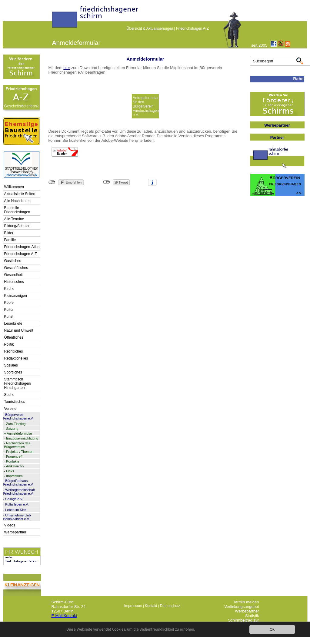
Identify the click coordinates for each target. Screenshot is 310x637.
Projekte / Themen (19, 451)
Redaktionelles (16, 358)
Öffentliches (13, 337)
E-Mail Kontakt (64, 615)
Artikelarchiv (15, 466)
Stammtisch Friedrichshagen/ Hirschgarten (17, 383)
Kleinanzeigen (15, 296)
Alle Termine (14, 219)
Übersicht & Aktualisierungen (150, 28)
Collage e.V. (14, 499)
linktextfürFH (56, 19)
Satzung (12, 428)
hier (66, 67)
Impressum (14, 476)
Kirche (9, 289)
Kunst (9, 316)
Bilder (9, 233)
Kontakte (12, 461)
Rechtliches (13, 351)
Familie (10, 240)
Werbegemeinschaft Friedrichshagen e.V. (19, 491)
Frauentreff (14, 456)
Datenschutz (170, 606)
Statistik (252, 615)
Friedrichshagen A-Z (192, 28)
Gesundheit (13, 275)
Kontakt (151, 606)
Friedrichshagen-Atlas (22, 247)
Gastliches (12, 261)
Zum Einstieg (15, 424)
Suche (9, 395)
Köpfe (9, 302)
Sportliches (13, 372)
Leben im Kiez (15, 510)
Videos (9, 525)
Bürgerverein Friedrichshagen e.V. (18, 416)
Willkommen (14, 187)
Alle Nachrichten (17, 201)
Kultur (9, 309)
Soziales (11, 365)
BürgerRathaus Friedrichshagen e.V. (18, 482)
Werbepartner (15, 532)
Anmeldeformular (19, 433)
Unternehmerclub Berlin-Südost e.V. (17, 517)
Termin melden (246, 602)
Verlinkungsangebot (241, 606)
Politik (9, 344)
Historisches (14, 282)
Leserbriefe (13, 323)
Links (10, 471)
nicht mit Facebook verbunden (51, 182)
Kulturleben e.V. (16, 504)
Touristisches (14, 402)
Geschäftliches (16, 268)
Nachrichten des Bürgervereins (17, 445)
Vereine (10, 408)
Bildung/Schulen (17, 226)
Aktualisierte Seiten (19, 194)
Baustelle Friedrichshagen (17, 210)
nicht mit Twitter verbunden (106, 182)
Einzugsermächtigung (22, 438)
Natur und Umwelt (18, 330)
